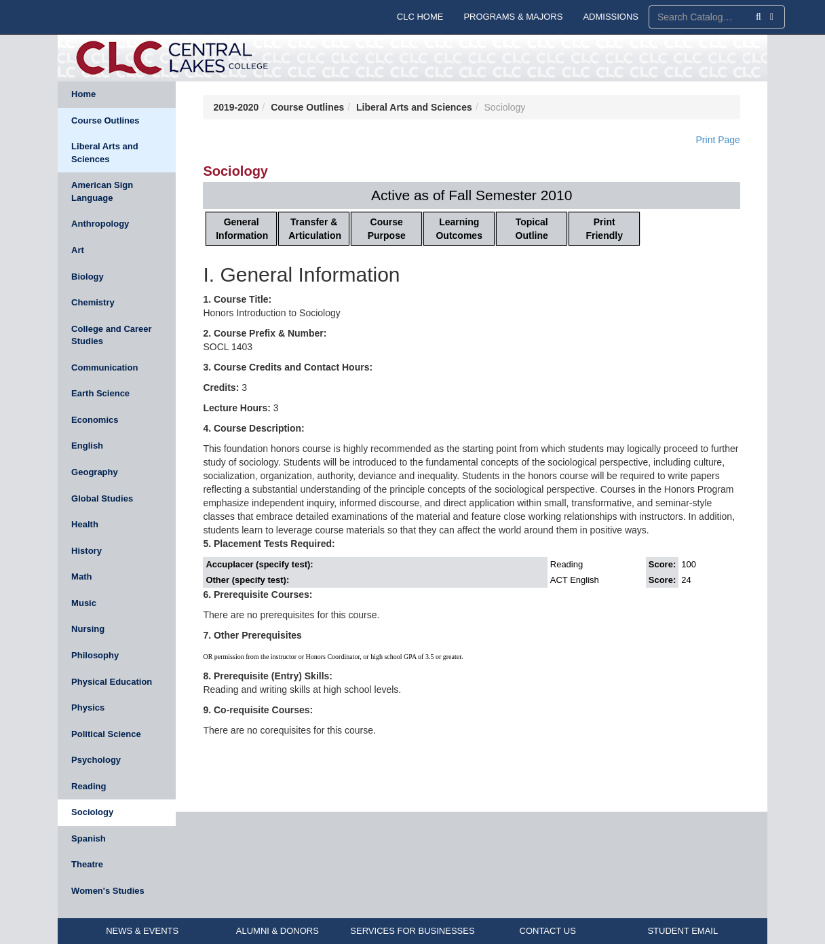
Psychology (96, 760)
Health (84, 524)
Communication (104, 367)
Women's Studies (108, 891)
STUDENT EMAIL (682, 931)
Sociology (92, 812)
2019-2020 (235, 107)
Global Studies (102, 498)
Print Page (718, 139)
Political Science (106, 734)
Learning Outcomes (459, 228)
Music (83, 603)
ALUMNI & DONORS (277, 931)
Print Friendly (604, 228)
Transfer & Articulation (314, 228)
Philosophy (95, 655)
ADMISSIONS (610, 17)
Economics (94, 420)
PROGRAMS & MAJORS (512, 17)
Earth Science (100, 393)
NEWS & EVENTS (142, 931)
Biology (87, 276)
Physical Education (111, 682)
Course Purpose (387, 228)
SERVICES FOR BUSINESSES (412, 931)
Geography (94, 472)
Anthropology (100, 224)
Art (77, 250)
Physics (87, 707)
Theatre (87, 864)
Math (81, 576)
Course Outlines (105, 120)
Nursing (87, 629)
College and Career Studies (111, 335)
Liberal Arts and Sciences (104, 152)
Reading (88, 786)
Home (83, 94)
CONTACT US (548, 931)
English (87, 445)
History (86, 551)
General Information (242, 228)
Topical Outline (532, 228)
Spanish (88, 838)
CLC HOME (420, 17)
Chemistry (93, 302)
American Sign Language (102, 191)
